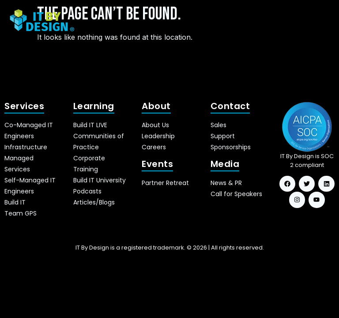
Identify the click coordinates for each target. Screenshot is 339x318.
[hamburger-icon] (320, 20)
